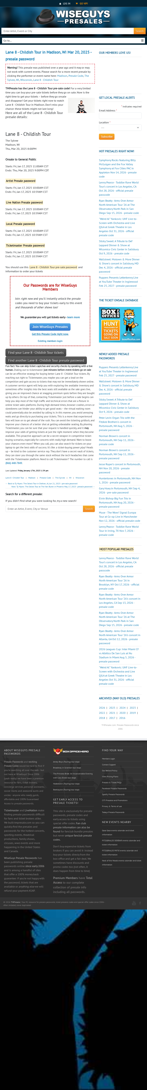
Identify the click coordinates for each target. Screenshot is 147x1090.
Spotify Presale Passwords (113, 794)
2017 (112, 718)
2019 (133, 712)
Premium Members (65, 878)
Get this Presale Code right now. (50, 334)
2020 (122, 712)
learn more (73, 317)
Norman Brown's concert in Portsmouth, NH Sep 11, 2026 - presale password (117, 454)
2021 (112, 712)
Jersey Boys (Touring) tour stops (66, 761)
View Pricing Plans (110, 776)
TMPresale (15, 902)
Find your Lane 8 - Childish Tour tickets (36, 352)
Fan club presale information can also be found (71, 827)
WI (17, 80)
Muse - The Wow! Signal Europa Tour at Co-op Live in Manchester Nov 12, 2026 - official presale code (119, 516)
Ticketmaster (11, 810)
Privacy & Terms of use (112, 806)
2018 (102, 718)
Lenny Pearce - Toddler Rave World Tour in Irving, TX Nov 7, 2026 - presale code (119, 530)
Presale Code (75, 75)
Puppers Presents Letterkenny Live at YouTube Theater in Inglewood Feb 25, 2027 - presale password (118, 281)
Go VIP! (82, 3)
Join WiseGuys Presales (50, 327)
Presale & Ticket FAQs (111, 782)
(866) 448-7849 (13, 463)
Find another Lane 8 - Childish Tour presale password (46, 360)
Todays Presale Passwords (113, 812)
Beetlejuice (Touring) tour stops (66, 789)
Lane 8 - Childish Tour (45, 80)
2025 (112, 707)
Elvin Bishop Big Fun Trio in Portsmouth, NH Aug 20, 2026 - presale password (117, 502)
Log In (64, 3)
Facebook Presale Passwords (114, 788)
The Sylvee (60, 477)
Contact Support (109, 764)
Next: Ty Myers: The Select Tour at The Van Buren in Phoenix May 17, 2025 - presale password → (53, 486)
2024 (122, 707)
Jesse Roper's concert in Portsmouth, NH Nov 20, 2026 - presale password (120, 468)
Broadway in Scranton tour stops (67, 767)
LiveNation (31, 810)
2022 (102, 712)
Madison (62, 75)
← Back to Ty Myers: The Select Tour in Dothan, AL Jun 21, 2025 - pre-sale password (41, 483)
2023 (133, 707)
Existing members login (50, 341)
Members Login (108, 758)
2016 (122, 718)
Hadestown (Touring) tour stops (66, 783)
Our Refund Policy (109, 770)
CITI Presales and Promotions (114, 800)
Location (105, 122)
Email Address (108, 110)
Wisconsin (26, 80)
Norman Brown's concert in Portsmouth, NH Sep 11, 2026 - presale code (117, 440)
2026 (102, 707)
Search (140, 31)
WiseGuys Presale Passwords (20, 858)
